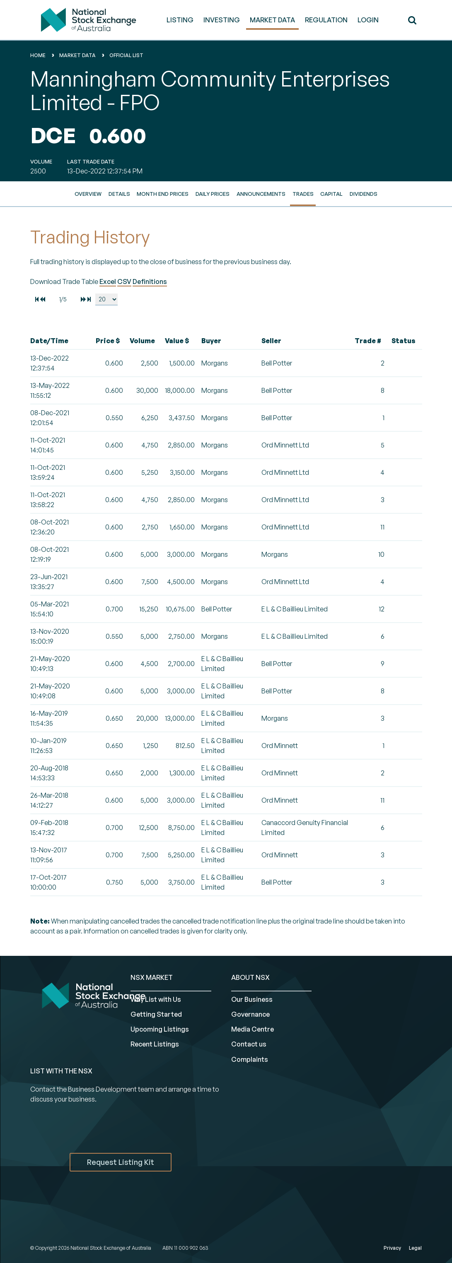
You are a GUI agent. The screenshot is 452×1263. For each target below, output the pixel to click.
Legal (415, 1248)
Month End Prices (163, 193)
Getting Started (156, 1014)
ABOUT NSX (250, 977)
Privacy (392, 1248)
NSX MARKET (152, 977)
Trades (303, 193)
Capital (331, 193)
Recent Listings (155, 1044)
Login (368, 20)
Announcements (261, 193)
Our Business (252, 999)
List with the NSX (61, 1071)
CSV (124, 281)
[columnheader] (61, 340)
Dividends (363, 193)
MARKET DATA (272, 20)
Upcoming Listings (160, 1029)
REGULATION (326, 20)
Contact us (248, 1044)
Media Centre (252, 1029)
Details (119, 193)
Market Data (77, 55)
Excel (107, 281)
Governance (250, 1014)
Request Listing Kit (120, 1162)
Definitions (150, 281)
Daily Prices (213, 193)
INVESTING (221, 20)
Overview (88, 193)
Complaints (249, 1059)
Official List (126, 55)
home (38, 55)
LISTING (180, 20)
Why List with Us (156, 999)
